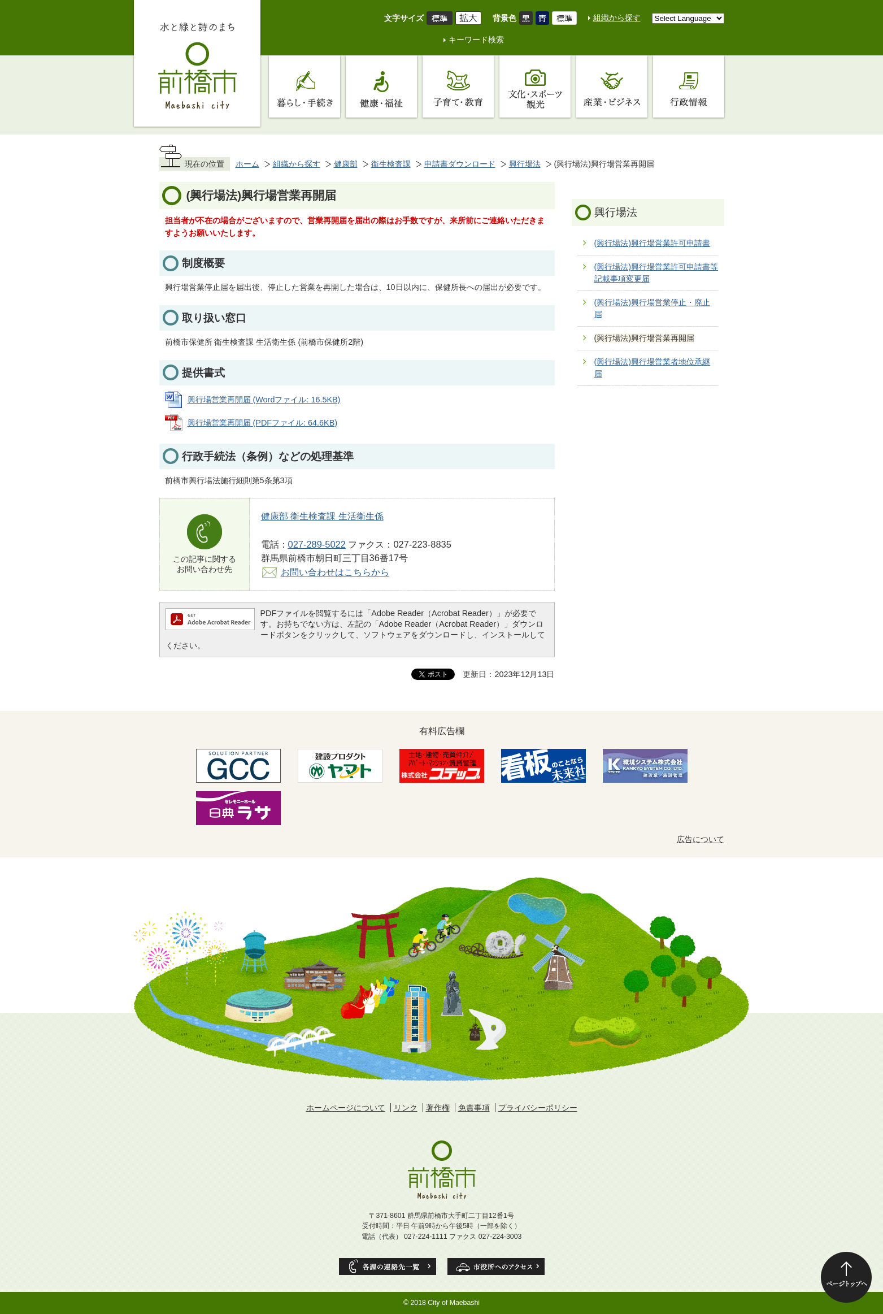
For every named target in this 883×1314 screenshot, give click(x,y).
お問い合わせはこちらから (335, 572)
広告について (700, 839)
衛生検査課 (391, 163)
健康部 (346, 163)
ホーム (247, 163)
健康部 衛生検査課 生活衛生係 (322, 516)
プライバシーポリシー (537, 1107)
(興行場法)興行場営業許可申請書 (652, 243)
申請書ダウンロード (459, 163)
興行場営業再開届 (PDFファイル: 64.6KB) (263, 422)
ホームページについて (345, 1107)
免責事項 (474, 1107)
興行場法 (525, 163)
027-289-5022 (317, 544)
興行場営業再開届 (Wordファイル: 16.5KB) (264, 399)
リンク (405, 1107)
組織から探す (617, 17)
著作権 (438, 1107)
